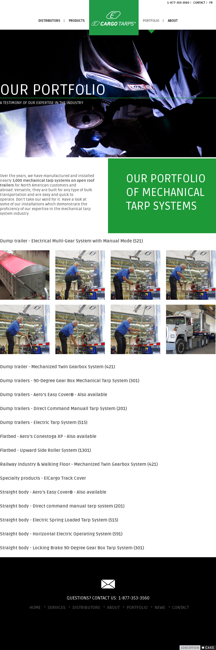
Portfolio (151, 21)
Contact (199, 2)
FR (211, 2)
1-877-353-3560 (178, 2)
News (160, 607)
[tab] (108, 241)
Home (114, 17)
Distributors (49, 21)
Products (77, 21)
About (173, 21)
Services (56, 607)
